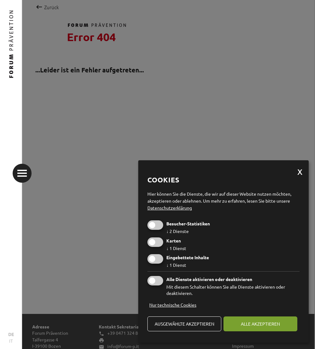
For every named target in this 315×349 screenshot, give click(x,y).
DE (11, 334)
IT (11, 341)
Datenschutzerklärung (169, 208)
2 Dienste (177, 231)
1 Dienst (176, 248)
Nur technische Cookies (172, 305)
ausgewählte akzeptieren (184, 324)
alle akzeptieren (260, 324)
